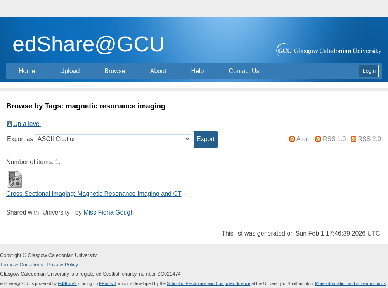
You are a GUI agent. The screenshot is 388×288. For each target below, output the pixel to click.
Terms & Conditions (21, 264)
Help (197, 71)
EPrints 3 (107, 283)
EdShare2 (67, 283)
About (158, 71)
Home (27, 71)
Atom (303, 139)
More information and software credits (350, 283)
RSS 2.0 (369, 139)
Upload (70, 71)
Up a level (27, 123)
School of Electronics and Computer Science (208, 283)
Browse (114, 71)
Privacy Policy (62, 264)
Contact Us (244, 71)
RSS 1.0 (334, 139)
